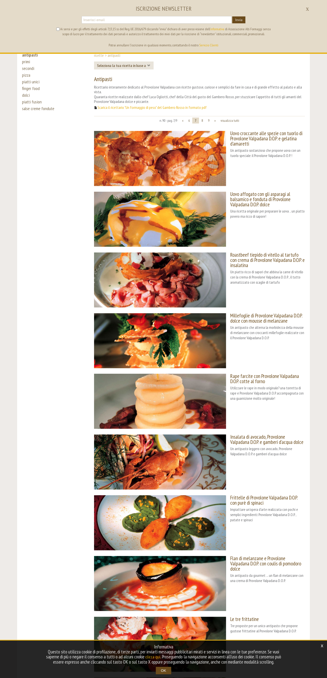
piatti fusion (32, 107)
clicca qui (152, 657)
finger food (31, 92)
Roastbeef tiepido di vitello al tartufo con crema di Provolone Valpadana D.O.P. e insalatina (244, 228)
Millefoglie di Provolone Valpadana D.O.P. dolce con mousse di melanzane (250, 275)
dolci (26, 99)
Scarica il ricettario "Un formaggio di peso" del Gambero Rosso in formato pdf (152, 107)
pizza (26, 77)
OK (163, 670)
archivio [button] (170, 621)
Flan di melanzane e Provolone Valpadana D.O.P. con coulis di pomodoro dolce (249, 460)
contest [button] (124, 621)
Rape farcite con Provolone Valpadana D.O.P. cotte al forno (250, 318)
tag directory (147, 621)
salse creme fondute (39, 114)
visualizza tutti (230, 120)
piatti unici (30, 85)
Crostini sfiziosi (211, 549)
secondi (28, 70)
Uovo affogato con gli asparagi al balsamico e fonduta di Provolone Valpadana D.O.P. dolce (249, 182)
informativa (217, 29)
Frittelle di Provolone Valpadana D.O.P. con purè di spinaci (248, 410)
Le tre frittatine (212, 503)
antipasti (30, 55)
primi (26, 62)
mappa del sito (195, 621)
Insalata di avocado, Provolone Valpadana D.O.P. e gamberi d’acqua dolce (249, 367)
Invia (238, 20)
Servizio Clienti (208, 45)
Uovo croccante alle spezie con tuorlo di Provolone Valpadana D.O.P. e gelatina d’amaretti (243, 136)
